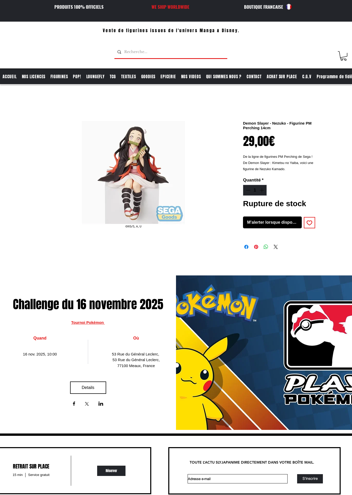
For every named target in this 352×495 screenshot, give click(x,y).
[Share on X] (276, 247)
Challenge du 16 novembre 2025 (88, 304)
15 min (18, 475)
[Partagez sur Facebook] (246, 247)
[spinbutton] (255, 190)
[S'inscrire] (310, 478)
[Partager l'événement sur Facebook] (74, 404)
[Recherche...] (170, 52)
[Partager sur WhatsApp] (266, 247)
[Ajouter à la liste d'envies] (309, 222)
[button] (343, 56)
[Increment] (262, 190)
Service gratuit (38, 475)
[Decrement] (248, 190)
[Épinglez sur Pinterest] (256, 247)
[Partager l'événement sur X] (87, 404)
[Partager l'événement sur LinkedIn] (100, 404)
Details (88, 387)
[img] (111, 470)
